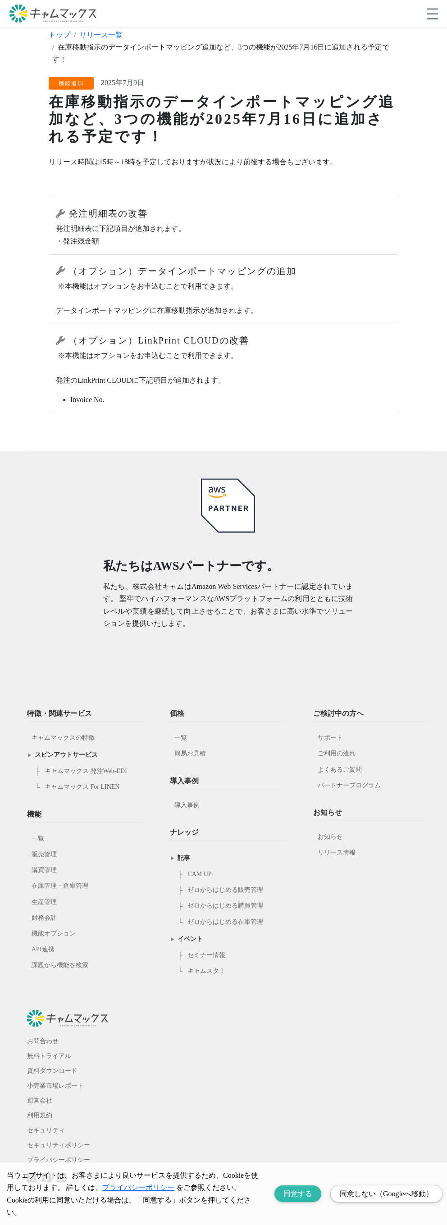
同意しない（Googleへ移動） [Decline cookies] (386, 1194)
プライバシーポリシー (58, 1160)
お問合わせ (43, 1041)
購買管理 (44, 870)
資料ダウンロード (52, 1070)
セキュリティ (46, 1130)
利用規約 (39, 1115)
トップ (59, 35)
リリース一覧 (101, 35)
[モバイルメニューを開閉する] (432, 14)
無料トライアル (49, 1056)
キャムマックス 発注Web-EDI (86, 771)
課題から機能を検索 (60, 965)
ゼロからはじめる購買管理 (225, 905)
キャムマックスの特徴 (63, 737)
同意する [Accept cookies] (297, 1194)
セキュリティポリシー (58, 1145)
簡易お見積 (190, 753)
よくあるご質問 (340, 769)
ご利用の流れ (337, 753)
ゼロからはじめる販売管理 (225, 889)
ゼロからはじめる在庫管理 (225, 921)
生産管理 (44, 902)
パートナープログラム (349, 785)
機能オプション (54, 933)
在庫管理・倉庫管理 (60, 885)
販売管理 (44, 854)
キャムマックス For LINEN (82, 786)
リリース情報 (337, 852)
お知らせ (330, 836)
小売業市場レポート (55, 1085)
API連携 (43, 949)
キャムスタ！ (206, 970)
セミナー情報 (206, 955)
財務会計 (44, 917)
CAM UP (199, 874)
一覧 (38, 838)
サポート (330, 737)
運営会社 (39, 1100)
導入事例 (187, 805)
